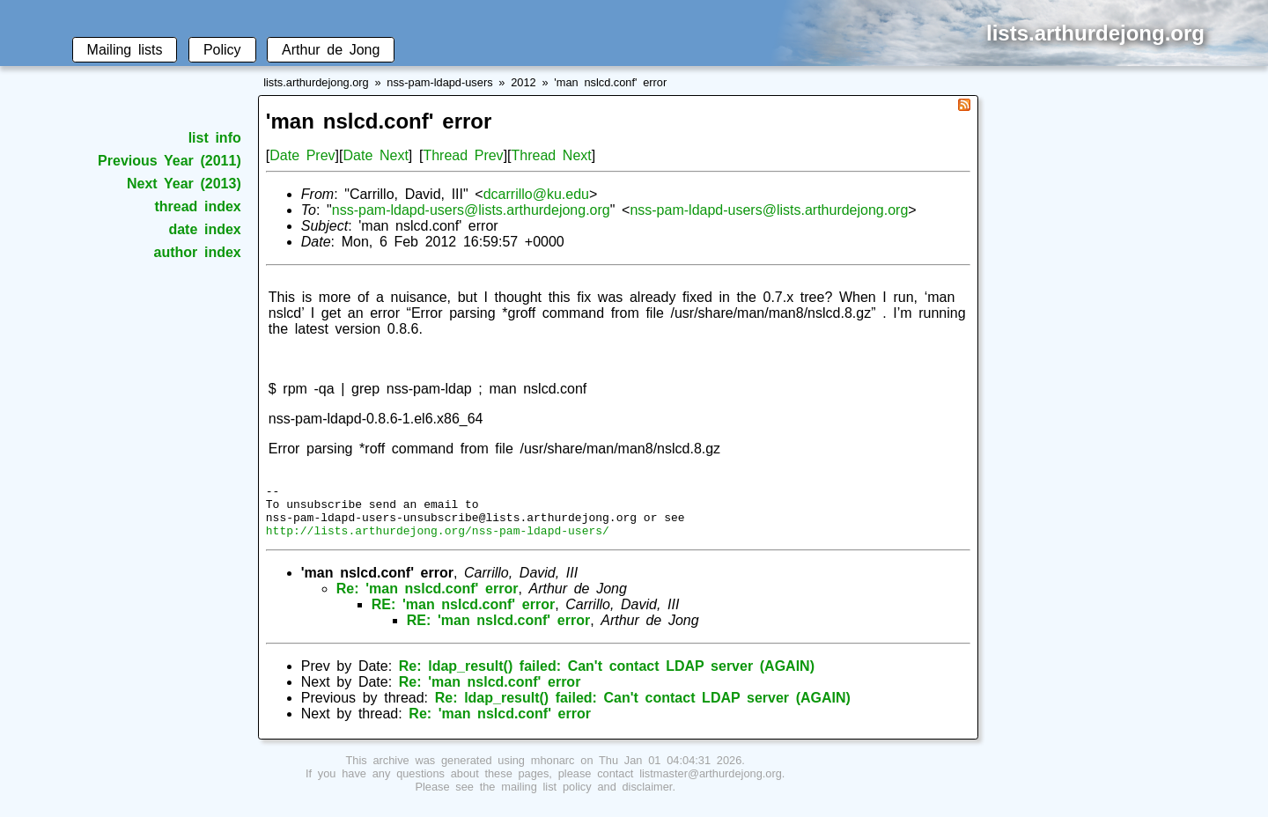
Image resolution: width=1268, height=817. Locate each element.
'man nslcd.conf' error (610, 82)
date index (204, 229)
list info (214, 137)
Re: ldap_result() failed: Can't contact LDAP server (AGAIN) (607, 676)
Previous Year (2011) (169, 160)
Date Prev (302, 155)
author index (197, 252)
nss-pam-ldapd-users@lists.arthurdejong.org (471, 209)
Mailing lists (125, 49)
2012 (523, 82)
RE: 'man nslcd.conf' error (463, 614)
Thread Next (552, 155)
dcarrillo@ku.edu (536, 194)
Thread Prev (463, 155)
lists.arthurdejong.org (316, 82)
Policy (222, 49)
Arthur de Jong (331, 49)
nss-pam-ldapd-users (439, 82)
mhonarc (553, 770)
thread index (197, 206)
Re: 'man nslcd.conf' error (427, 599)
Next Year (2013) (184, 183)
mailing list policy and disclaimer (586, 797)
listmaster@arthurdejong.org (710, 784)
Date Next (375, 155)
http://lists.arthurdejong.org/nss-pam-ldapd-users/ (437, 540)
